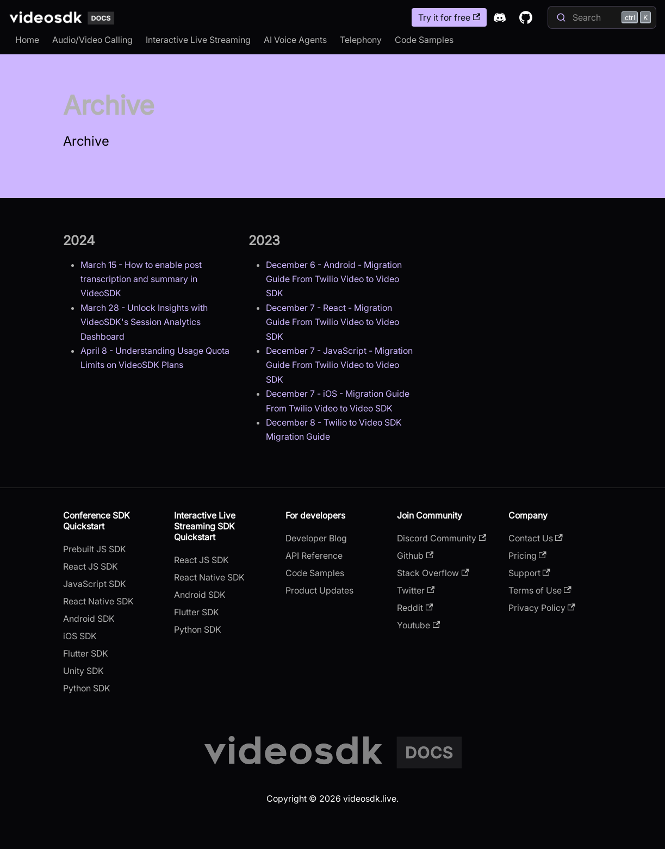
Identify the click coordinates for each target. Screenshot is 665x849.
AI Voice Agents (295, 39)
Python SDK (86, 688)
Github (415, 555)
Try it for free (449, 17)
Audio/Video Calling (92, 39)
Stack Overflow (433, 572)
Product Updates (319, 590)
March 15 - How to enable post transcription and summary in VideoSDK (141, 279)
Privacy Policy (541, 607)
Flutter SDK (85, 653)
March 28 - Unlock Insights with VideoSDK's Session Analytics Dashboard (144, 322)
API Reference (314, 555)
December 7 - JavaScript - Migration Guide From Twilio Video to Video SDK (339, 365)
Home (27, 39)
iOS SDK (80, 635)
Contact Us (535, 538)
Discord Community (441, 538)
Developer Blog (316, 538)
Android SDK (89, 618)
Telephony (361, 39)
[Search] (602, 17)
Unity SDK (83, 670)
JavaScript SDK (94, 583)
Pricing (527, 555)
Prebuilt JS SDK (94, 549)
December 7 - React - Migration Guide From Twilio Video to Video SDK (332, 322)
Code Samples (424, 39)
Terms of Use (539, 590)
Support (529, 572)
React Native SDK (98, 601)
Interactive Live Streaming (198, 39)
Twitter (415, 590)
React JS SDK (90, 566)
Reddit (415, 607)
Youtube (418, 625)
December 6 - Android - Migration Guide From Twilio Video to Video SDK (334, 279)
